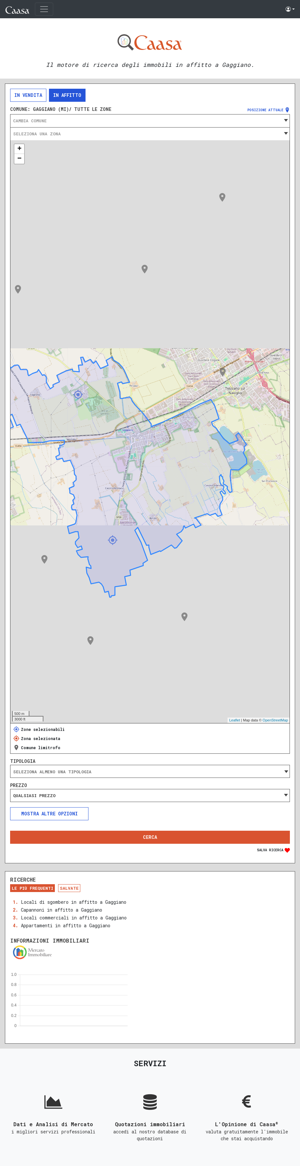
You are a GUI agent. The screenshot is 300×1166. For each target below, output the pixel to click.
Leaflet (234, 720)
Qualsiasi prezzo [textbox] (34, 795)
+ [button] (19, 149)
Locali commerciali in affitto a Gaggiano (74, 918)
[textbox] (150, 120)
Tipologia (22, 761)
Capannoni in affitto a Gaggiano (61, 910)
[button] (290, 9)
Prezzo (18, 785)
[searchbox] (150, 772)
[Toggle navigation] (44, 9)
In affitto (67, 95)
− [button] (19, 159)
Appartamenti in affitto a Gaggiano (65, 925)
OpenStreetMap (275, 720)
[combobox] (150, 120)
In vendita (28, 95)
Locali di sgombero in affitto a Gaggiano (73, 902)
